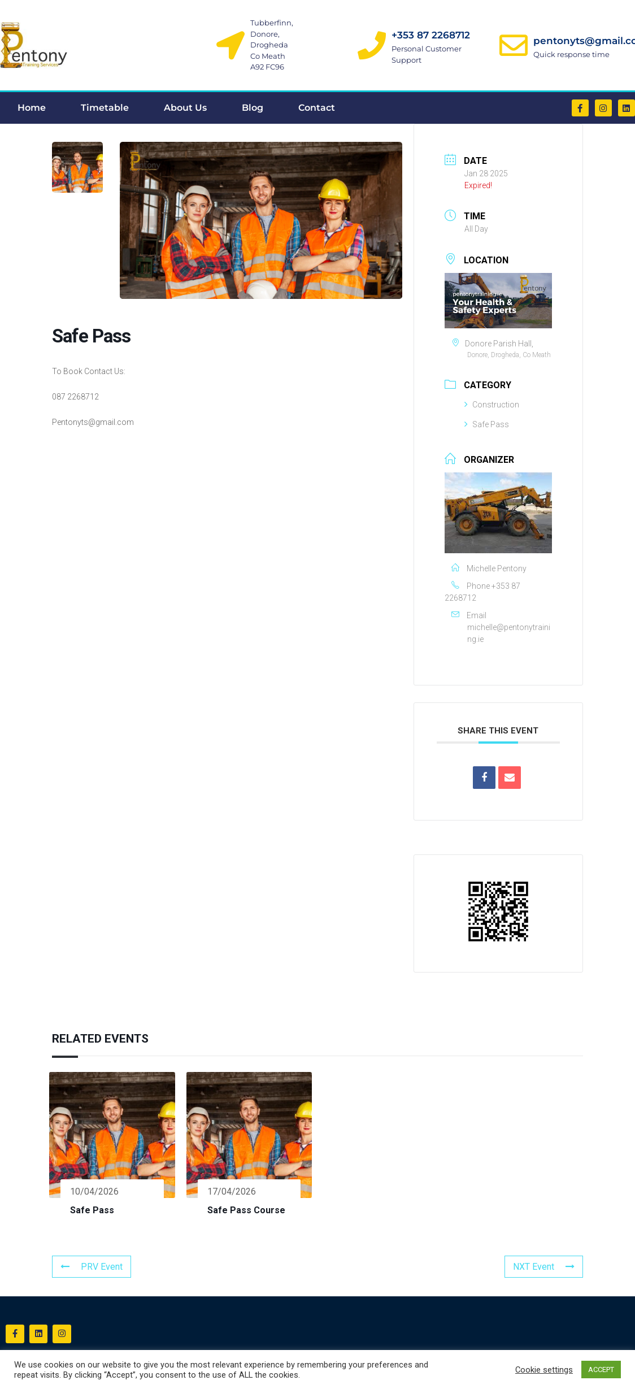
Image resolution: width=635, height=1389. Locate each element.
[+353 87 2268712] (372, 45)
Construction (491, 404)
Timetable (105, 107)
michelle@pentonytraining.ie (508, 633)
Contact (316, 107)
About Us (185, 107)
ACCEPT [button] (601, 1369)
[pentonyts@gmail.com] (513, 45)
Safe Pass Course (246, 1210)
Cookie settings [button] (544, 1370)
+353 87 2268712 (431, 35)
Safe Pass (486, 424)
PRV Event (91, 1266)
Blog (252, 107)
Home (32, 107)
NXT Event (544, 1266)
